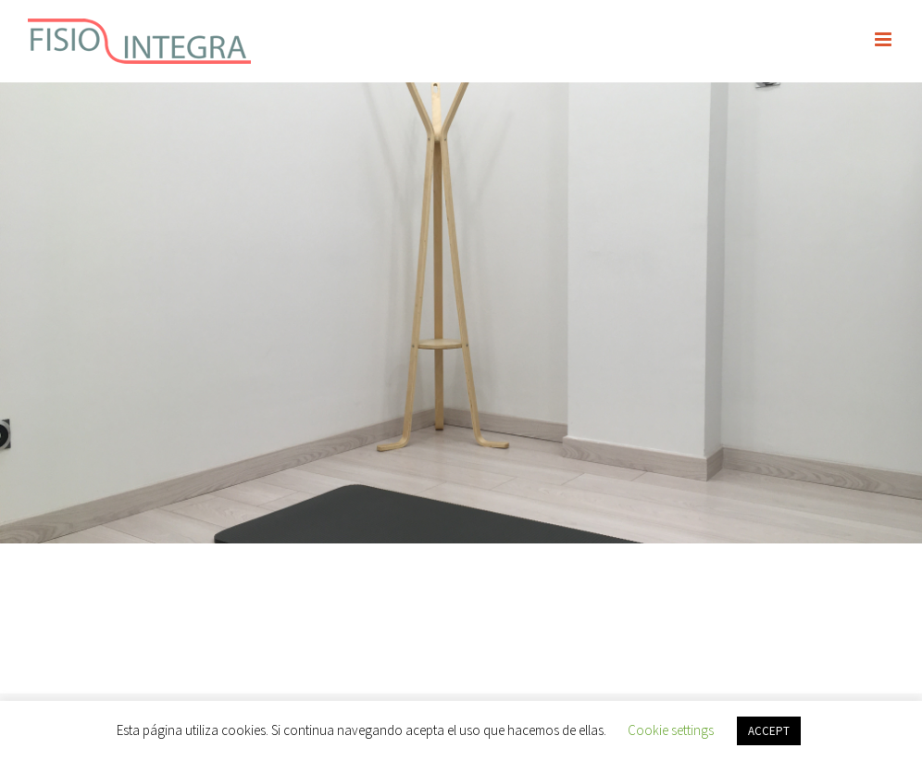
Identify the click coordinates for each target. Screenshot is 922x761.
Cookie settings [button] (671, 730)
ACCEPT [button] (769, 731)
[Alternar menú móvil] (884, 39)
